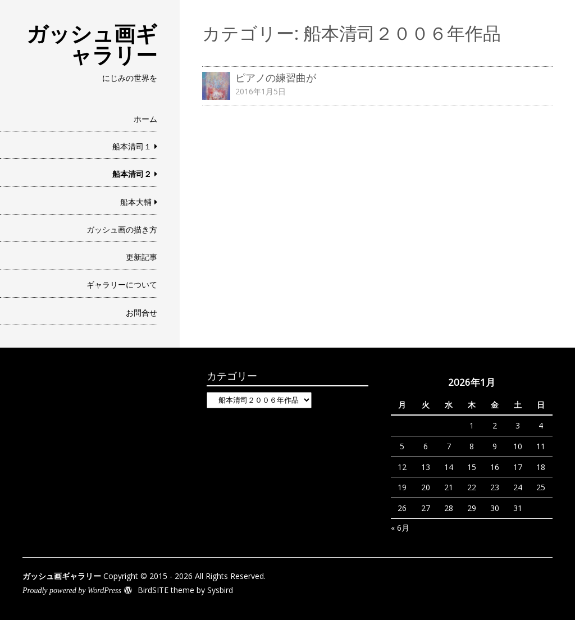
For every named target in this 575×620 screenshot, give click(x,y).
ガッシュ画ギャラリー (91, 44)
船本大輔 (136, 202)
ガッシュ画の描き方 (121, 229)
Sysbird (220, 590)
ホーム (145, 118)
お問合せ (141, 312)
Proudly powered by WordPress (71, 590)
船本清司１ (132, 146)
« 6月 (400, 527)
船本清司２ (132, 173)
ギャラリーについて (121, 284)
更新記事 (141, 257)
